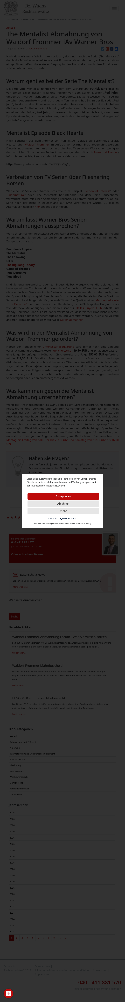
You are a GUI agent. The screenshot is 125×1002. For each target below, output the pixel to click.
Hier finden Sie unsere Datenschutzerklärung (75, 523)
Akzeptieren (63, 496)
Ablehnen (63, 503)
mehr (63, 511)
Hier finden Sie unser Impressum (46, 523)
